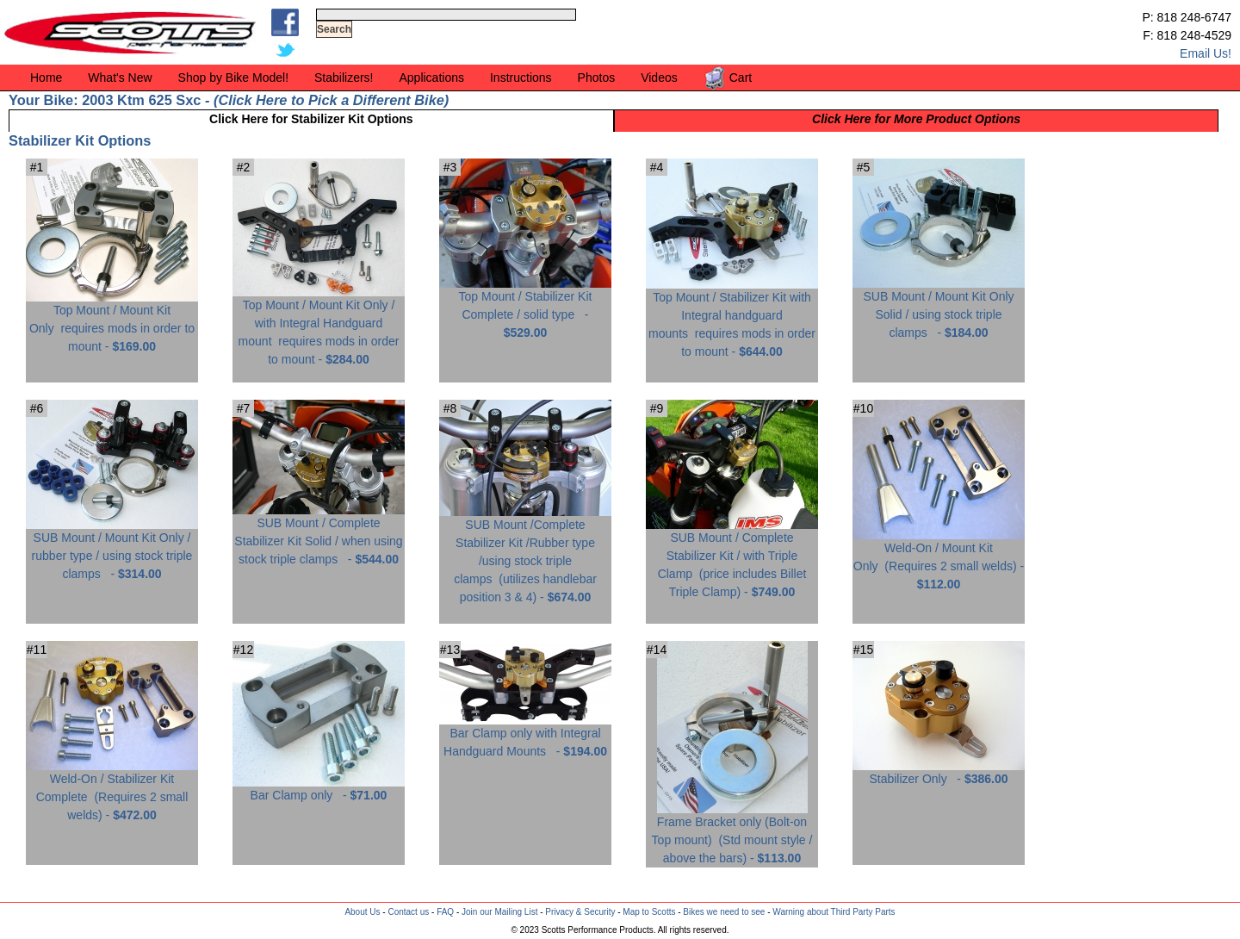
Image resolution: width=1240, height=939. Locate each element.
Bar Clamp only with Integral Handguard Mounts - (525, 735)
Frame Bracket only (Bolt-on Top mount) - (732, 833)
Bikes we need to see (724, 912)
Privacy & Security (580, 912)
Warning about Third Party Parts (833, 912)
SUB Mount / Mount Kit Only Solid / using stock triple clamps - (938, 308)
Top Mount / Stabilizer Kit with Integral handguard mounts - (732, 317)
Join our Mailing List (499, 912)
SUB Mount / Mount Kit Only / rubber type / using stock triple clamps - (112, 549)
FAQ (445, 912)
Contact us (408, 912)
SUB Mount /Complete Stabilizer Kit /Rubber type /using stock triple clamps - (525, 554)
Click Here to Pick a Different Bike (330, 100)
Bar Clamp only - (318, 788)
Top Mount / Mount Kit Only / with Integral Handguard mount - (318, 325)
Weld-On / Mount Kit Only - (938, 559)
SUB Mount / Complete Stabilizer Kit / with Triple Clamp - (732, 558)
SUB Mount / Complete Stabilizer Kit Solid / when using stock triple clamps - (318, 534)
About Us (362, 912)
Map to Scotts (649, 912)
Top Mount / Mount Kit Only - (112, 321)
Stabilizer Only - (938, 772)
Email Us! (1205, 53)
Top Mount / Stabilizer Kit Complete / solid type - (525, 308)
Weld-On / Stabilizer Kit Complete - (112, 790)
